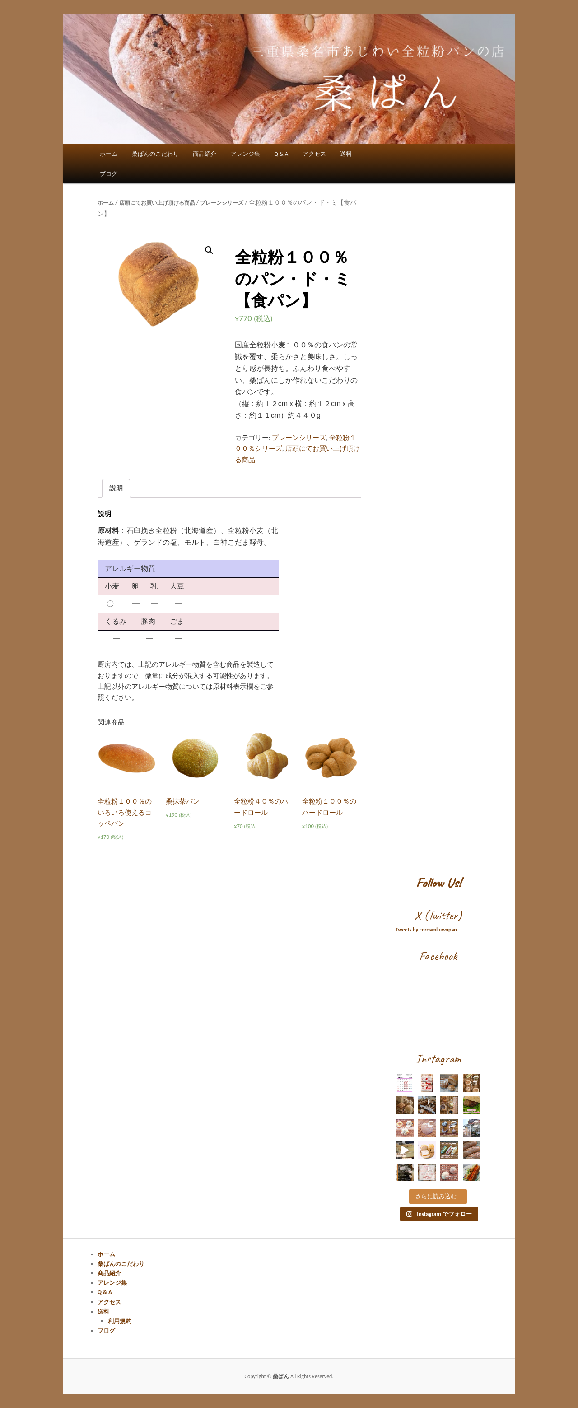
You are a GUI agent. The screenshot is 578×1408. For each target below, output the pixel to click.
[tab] (116, 488)
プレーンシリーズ (221, 203)
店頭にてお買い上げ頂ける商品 (157, 203)
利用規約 (119, 1321)
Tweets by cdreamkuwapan (426, 929)
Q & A (281, 153)
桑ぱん (281, 1376)
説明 (116, 488)
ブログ (108, 173)
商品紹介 (204, 153)
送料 (346, 153)
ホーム (108, 153)
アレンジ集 (245, 153)
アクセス (314, 153)
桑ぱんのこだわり (155, 153)
